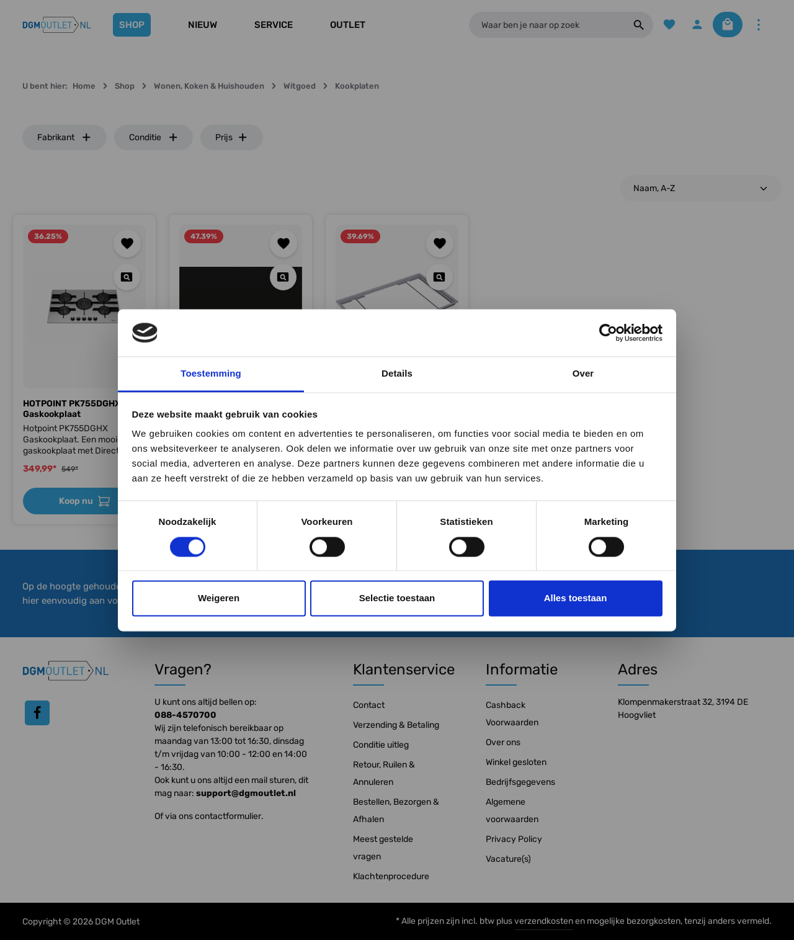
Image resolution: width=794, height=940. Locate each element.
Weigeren (218, 598)
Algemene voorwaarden (512, 811)
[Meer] (758, 25)
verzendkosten (543, 921)
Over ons (503, 742)
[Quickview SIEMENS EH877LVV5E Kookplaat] (283, 277)
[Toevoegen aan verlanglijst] (127, 243)
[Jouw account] (690, 25)
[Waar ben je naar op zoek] (543, 24)
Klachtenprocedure (391, 876)
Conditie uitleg (381, 745)
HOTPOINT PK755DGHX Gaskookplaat (71, 409)
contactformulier (228, 816)
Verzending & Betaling (396, 725)
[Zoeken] (631, 24)
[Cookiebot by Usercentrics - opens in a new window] (608, 332)
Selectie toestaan (397, 598)
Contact (369, 705)
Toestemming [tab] (211, 374)
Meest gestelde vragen (383, 848)
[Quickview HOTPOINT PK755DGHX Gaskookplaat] (127, 277)
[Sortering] (701, 188)
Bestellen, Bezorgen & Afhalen (396, 811)
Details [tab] (397, 374)
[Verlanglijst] (661, 25)
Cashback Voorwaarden (512, 714)
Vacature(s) (508, 859)
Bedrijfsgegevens (520, 782)
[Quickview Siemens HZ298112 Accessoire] (439, 277)
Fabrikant (64, 137)
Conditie (154, 137)
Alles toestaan (575, 598)
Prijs (231, 137)
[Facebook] (37, 713)
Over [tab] (583, 374)
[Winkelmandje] (725, 25)
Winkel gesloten (516, 762)
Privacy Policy (514, 839)
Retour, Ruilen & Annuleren (384, 773)
